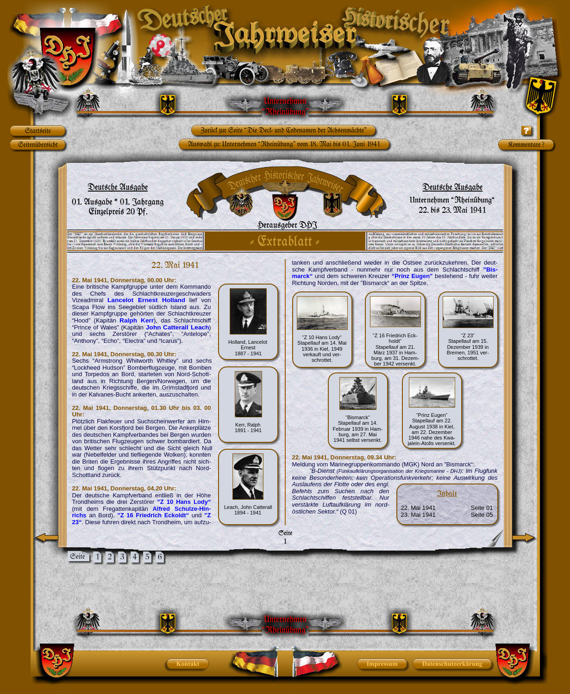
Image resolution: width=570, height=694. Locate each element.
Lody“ (202, 501)
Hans (185, 501)
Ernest (150, 300)
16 (131, 515)
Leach (200, 327)
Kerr (147, 320)
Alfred (163, 508)
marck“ (302, 276)
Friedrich (150, 515)
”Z (162, 501)
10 (172, 501)
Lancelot (123, 300)
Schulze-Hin (192, 508)
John (155, 327)
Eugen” (421, 276)
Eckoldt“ (176, 515)
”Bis (489, 269)
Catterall (177, 327)
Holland (173, 300)
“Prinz (402, 276)
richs (81, 515)
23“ (77, 522)
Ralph (130, 320)
